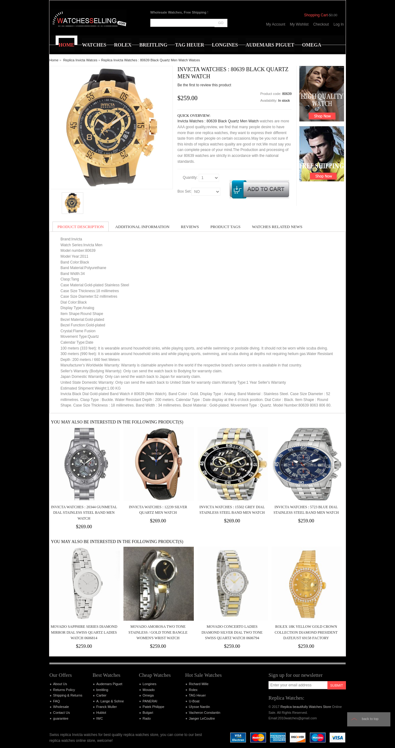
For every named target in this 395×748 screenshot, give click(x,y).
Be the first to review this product (204, 85)
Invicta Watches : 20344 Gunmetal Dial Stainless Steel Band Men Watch (84, 513)
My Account (275, 24)
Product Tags (225, 226)
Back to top (370, 719)
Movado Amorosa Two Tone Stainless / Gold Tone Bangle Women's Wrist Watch (157, 632)
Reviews (190, 226)
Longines (149, 684)
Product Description (80, 226)
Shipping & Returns (67, 695)
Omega (148, 695)
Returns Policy (64, 690)
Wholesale (61, 707)
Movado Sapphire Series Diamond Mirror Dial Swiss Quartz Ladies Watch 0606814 (84, 632)
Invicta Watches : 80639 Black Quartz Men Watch (218, 121)
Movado (149, 690)
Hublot (101, 712)
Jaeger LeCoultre (202, 718)
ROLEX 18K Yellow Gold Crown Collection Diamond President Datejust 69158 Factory (306, 632)
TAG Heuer (197, 695)
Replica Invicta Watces (80, 60)
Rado (147, 718)
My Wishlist (299, 24)
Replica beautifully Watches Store (306, 707)
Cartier (101, 695)
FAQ (56, 701)
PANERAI (150, 701)
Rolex (193, 690)
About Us (60, 684)
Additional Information (142, 226)
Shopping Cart (316, 15)
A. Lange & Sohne (110, 701)
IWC (99, 718)
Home (53, 60)
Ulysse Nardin (199, 707)
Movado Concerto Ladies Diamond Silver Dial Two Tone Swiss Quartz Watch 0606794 (232, 632)
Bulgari (148, 712)
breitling (102, 690)
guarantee (61, 718)
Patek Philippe (153, 707)
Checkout (321, 24)
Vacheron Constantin (204, 712)
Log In (339, 24)
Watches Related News (277, 226)
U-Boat (194, 701)
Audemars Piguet (109, 684)
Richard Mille (199, 684)
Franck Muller (106, 707)
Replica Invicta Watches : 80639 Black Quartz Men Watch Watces (150, 60)
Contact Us (61, 712)
